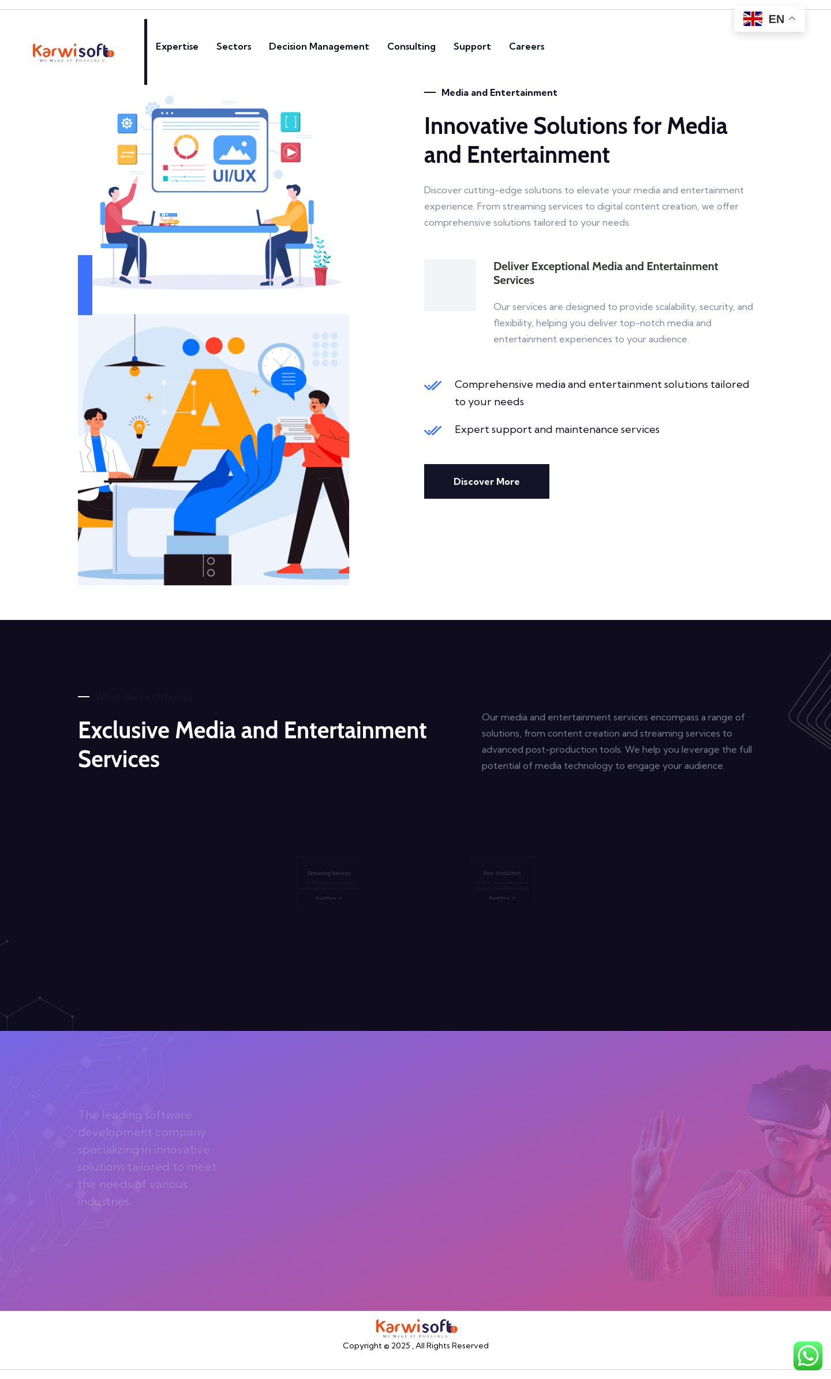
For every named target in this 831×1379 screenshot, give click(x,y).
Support (472, 46)
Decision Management (319, 46)
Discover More (487, 481)
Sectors (233, 46)
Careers (526, 46)
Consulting (411, 46)
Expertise (177, 46)
